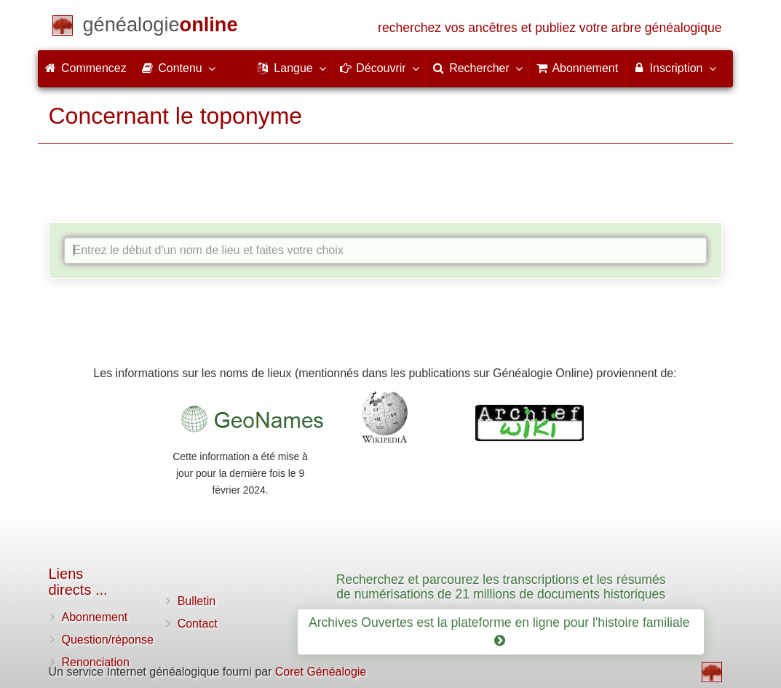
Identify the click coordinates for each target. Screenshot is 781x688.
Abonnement (95, 617)
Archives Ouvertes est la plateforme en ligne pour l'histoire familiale (501, 631)
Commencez (86, 68)
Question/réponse (108, 639)
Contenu (178, 67)
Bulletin (196, 601)
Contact (198, 623)
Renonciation (96, 662)
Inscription (673, 67)
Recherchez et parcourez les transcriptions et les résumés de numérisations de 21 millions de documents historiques (501, 586)
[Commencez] (160, 27)
